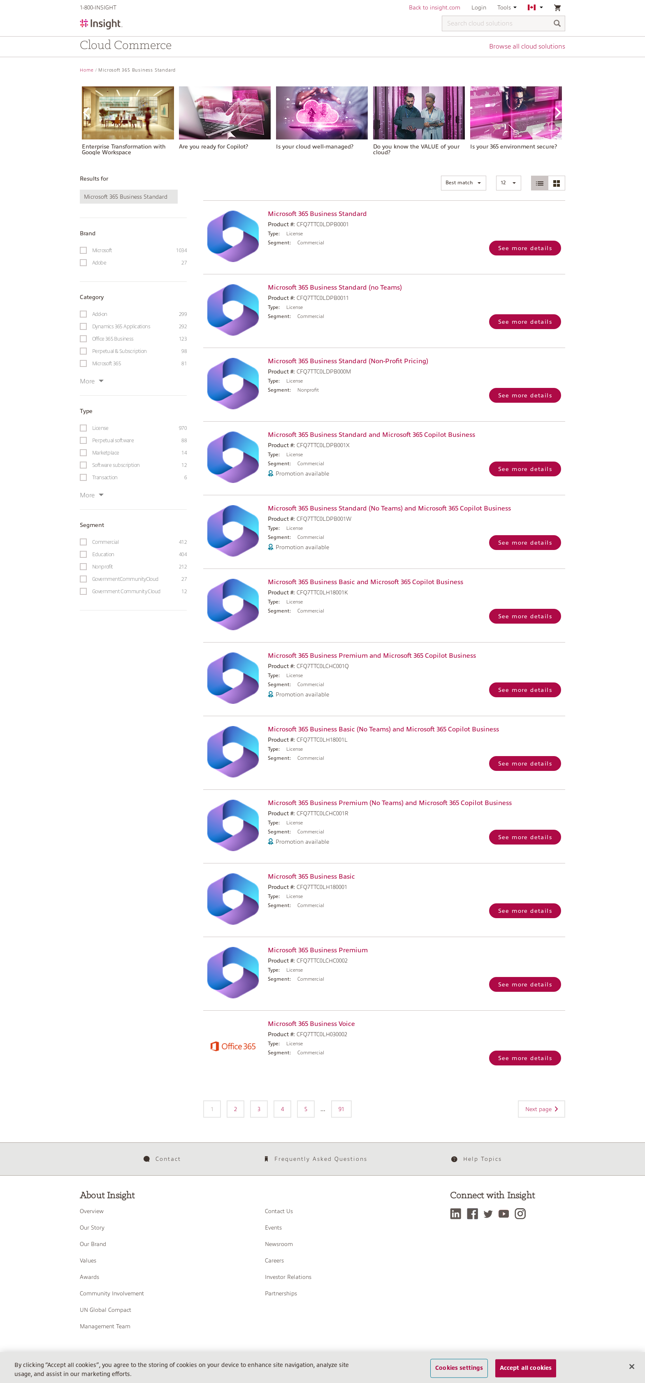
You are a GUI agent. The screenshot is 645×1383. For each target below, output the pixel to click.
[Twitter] (490, 1213)
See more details (525, 248)
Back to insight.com (434, 7)
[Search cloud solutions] (503, 23)
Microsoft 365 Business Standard (317, 214)
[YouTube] (506, 1213)
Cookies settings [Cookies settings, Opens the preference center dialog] (459, 1372)
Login (478, 7)
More (92, 381)
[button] (463, 183)
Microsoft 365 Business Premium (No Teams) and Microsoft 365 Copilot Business (390, 803)
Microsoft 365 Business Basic (311, 876)
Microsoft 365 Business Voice (311, 1024)
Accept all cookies (526, 1372)
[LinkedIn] (457, 1213)
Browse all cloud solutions (527, 46)
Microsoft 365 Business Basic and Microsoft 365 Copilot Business (365, 582)
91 (341, 1109)
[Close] (632, 1371)
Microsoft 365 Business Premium (318, 950)
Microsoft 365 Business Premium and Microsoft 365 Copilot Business (372, 655)
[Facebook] (474, 1213)
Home (87, 70)
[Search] (557, 24)
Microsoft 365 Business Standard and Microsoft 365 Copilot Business (371, 435)
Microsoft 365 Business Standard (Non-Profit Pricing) (348, 361)
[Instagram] (522, 1213)
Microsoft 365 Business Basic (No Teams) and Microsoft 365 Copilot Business (383, 729)
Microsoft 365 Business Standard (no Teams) (335, 287)
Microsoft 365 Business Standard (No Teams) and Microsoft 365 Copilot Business (389, 508)
